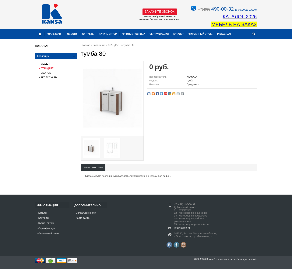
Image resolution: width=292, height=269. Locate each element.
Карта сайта (82, 217)
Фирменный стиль (200, 34)
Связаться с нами (86, 212)
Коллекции (43, 56)
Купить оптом (108, 34)
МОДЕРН (45, 63)
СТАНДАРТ (46, 68)
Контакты (88, 34)
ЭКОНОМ (45, 72)
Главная (85, 45)
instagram (224, 34)
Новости (71, 34)
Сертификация (159, 34)
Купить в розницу (133, 34)
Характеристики (93, 167)
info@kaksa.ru (182, 227)
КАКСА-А (192, 76)
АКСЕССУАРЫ (48, 77)
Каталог (178, 34)
